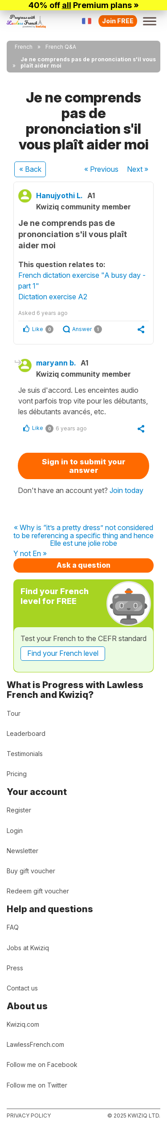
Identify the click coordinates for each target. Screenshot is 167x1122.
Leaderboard (26, 733)
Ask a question (83, 565)
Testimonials (25, 753)
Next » (137, 169)
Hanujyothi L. (59, 195)
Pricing (17, 774)
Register (19, 810)
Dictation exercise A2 (52, 296)
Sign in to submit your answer (84, 466)
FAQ (13, 927)
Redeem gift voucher (38, 891)
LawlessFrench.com (35, 1044)
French (24, 46)
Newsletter (22, 850)
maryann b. (56, 362)
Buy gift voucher (31, 871)
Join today (126, 490)
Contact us (22, 988)
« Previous (101, 169)
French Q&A (60, 46)
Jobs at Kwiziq (28, 948)
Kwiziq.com (23, 1024)
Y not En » (30, 554)
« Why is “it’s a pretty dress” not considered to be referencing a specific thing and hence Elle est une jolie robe (83, 536)
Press (15, 968)
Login (15, 830)
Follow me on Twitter (37, 1085)
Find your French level (62, 653)
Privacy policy (29, 1115)
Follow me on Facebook (42, 1064)
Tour (13, 713)
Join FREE (118, 21)
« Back (30, 169)
